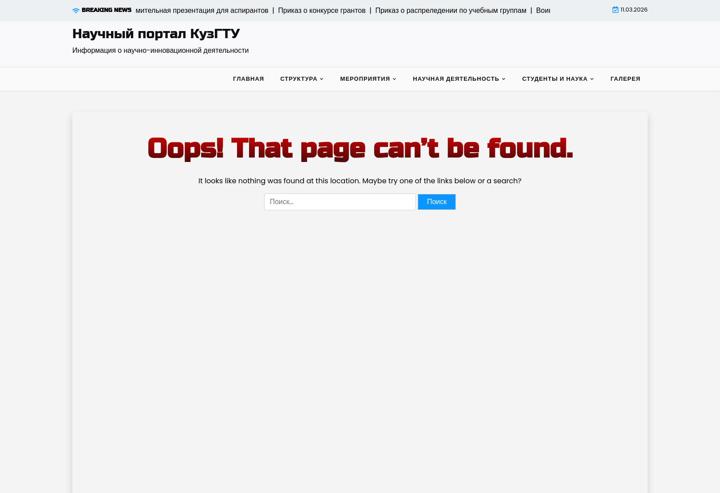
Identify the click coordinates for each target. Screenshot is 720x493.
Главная (248, 79)
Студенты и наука (555, 79)
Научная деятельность (456, 79)
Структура (298, 79)
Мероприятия (365, 79)
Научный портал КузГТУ (156, 34)
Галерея (625, 79)
